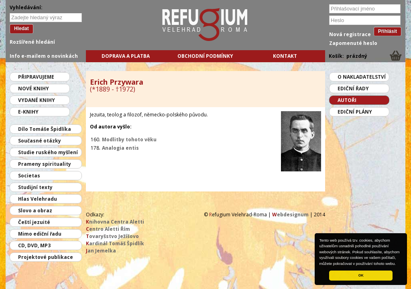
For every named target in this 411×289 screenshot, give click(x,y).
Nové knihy (33, 88)
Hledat (21, 28)
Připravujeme (36, 76)
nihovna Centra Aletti (115, 221)
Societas (29, 175)
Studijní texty (35, 187)
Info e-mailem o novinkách (44, 56)
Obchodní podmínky (205, 56)
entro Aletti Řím (108, 229)
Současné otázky (39, 140)
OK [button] (361, 275)
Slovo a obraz (35, 210)
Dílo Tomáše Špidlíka (44, 129)
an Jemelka (101, 250)
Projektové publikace (45, 257)
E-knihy (28, 111)
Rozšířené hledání (32, 42)
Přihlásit (387, 31)
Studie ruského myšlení (48, 152)
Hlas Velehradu (37, 198)
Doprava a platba (126, 56)
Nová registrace (350, 34)
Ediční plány (355, 111)
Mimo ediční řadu (39, 233)
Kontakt (285, 56)
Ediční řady (353, 88)
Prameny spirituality (44, 164)
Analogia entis (120, 147)
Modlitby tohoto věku (129, 139)
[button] (398, 264)
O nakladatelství (362, 76)
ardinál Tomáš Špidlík (115, 243)
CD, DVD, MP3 (34, 245)
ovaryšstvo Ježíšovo (112, 236)
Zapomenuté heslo (353, 43)
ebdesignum (290, 214)
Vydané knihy (36, 100)
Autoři (347, 100)
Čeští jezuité (34, 222)
